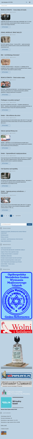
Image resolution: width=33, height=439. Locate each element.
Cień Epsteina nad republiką (9, 169)
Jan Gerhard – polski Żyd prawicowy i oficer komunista (12, 239)
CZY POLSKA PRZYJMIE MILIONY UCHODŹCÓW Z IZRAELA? (13, 249)
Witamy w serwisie (4, 237)
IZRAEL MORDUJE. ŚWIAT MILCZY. (11, 32)
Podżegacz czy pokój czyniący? (10, 100)
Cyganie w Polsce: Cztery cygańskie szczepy (10, 251)
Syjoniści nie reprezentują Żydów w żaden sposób (11, 259)
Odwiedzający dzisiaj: (5, 416)
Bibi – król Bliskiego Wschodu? (10, 55)
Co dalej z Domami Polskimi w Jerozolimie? (9, 253)
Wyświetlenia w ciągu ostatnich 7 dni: (8, 420)
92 (13, 215)
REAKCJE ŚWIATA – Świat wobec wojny (13, 77)
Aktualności (13, 12)
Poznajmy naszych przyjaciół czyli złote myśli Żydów (11, 257)
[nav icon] (29, 2)
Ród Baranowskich (4, 235)
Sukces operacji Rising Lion (9, 131)
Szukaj (29, 224)
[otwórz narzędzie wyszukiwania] (26, 2)
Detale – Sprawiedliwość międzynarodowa (13, 153)
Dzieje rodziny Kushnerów (6, 241)
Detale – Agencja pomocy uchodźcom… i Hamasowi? (13, 192)
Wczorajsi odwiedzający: (6, 418)
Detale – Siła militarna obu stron (10, 115)
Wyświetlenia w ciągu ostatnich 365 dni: (9, 422)
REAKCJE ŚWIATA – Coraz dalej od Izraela (13, 10)
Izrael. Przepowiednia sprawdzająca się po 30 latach (11, 261)
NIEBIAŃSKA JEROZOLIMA (6, 255)
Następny (18, 215)
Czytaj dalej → (5, 27)
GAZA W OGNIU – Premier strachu (8, 263)
